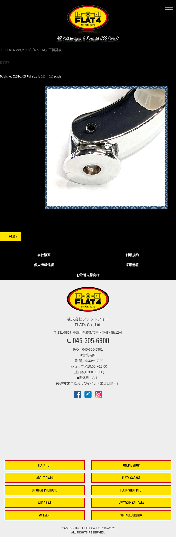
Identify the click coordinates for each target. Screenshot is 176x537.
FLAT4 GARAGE (131, 478)
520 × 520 (47, 76)
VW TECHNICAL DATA (131, 502)
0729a (13, 236)
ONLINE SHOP (131, 465)
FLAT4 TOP (44, 465)
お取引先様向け (88, 275)
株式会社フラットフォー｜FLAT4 (88, 20)
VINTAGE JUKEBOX (131, 515)
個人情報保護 (44, 265)
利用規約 (132, 255)
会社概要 (43, 255)
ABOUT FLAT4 (44, 478)
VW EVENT (44, 515)
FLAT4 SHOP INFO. (131, 490)
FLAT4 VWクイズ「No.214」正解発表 (31, 50)
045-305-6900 (91, 340)
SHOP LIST (44, 502)
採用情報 (132, 265)
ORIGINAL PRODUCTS (45, 490)
